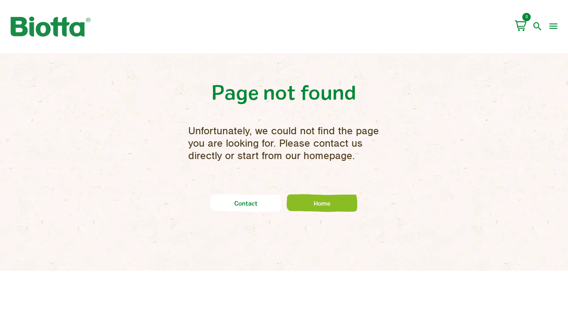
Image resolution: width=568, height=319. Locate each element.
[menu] (553, 26)
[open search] (537, 26)
